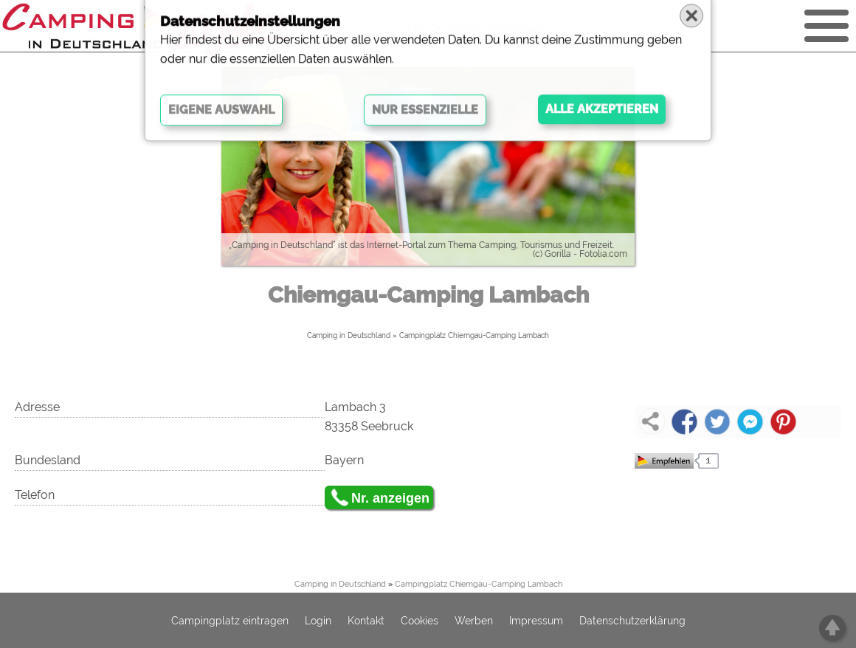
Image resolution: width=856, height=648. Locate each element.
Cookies (419, 621)
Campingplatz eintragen (230, 621)
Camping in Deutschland (348, 335)
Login (318, 621)
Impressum (536, 621)
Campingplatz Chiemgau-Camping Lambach (474, 335)
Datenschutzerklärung (632, 621)
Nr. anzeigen (390, 498)
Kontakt (366, 621)
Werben (474, 621)
